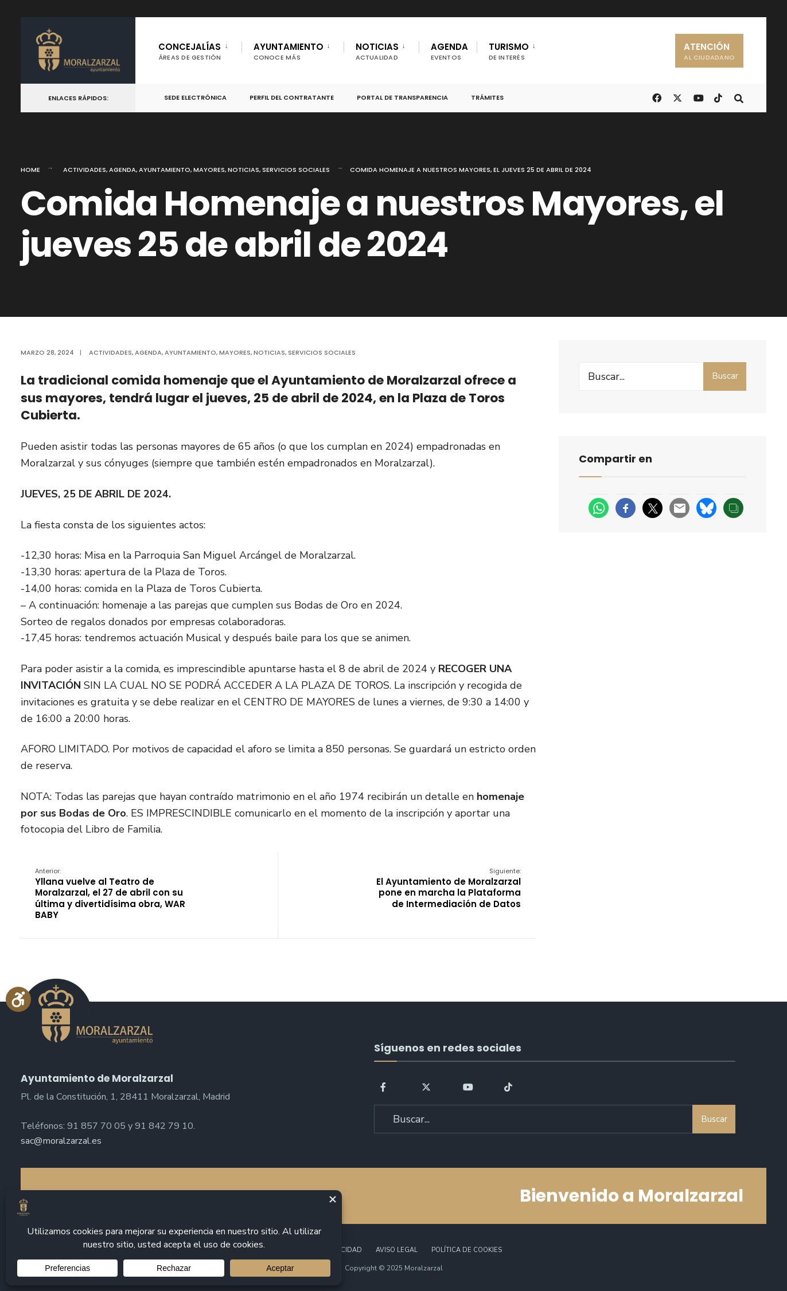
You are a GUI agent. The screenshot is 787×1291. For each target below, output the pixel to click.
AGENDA (449, 51)
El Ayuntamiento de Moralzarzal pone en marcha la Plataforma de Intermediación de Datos (448, 888)
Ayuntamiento (164, 169)
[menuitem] (199, 49)
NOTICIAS (377, 51)
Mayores (209, 169)
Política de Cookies (466, 1250)
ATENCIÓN (709, 51)
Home (30, 169)
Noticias (243, 169)
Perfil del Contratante (292, 97)
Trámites (487, 97)
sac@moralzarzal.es (61, 1141)
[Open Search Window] (738, 97)
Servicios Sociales (296, 169)
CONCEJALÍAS (189, 51)
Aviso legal (397, 1250)
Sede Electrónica (195, 97)
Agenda (122, 169)
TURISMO (509, 51)
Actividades (84, 169)
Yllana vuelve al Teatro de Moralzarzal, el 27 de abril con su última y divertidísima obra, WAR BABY (110, 893)
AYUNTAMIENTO (289, 51)
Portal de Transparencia (402, 97)
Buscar (725, 376)
